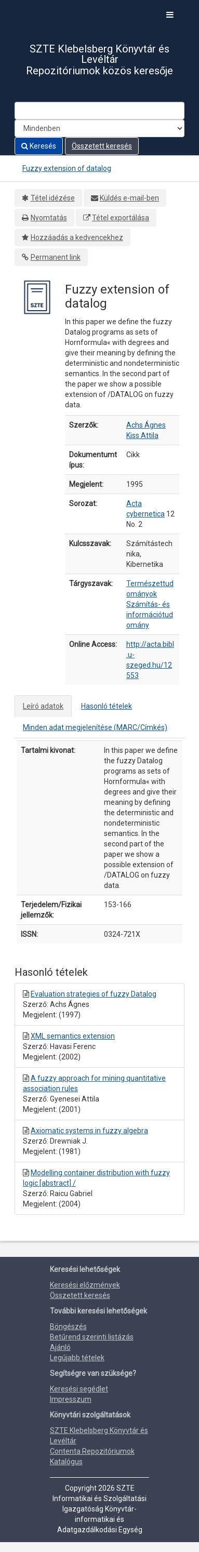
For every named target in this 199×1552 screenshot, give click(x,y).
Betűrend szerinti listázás (92, 1337)
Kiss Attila (142, 435)
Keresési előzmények (85, 1285)
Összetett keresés (102, 146)
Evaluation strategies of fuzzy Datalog (93, 994)
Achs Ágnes (146, 425)
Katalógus (66, 1461)
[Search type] (99, 128)
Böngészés (68, 1326)
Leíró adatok (43, 706)
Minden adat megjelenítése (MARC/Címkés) (95, 727)
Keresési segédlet (79, 1389)
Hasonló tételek (106, 706)
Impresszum (70, 1399)
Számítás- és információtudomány (149, 614)
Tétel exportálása (120, 218)
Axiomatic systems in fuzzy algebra (89, 1130)
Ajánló (60, 1347)
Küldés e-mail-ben (129, 198)
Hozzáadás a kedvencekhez (77, 237)
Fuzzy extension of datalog (66, 168)
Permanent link (56, 257)
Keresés (38, 146)
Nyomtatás (49, 218)
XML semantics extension (73, 1036)
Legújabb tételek (77, 1358)
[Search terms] (99, 111)
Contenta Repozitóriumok (92, 1451)
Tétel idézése (53, 198)
